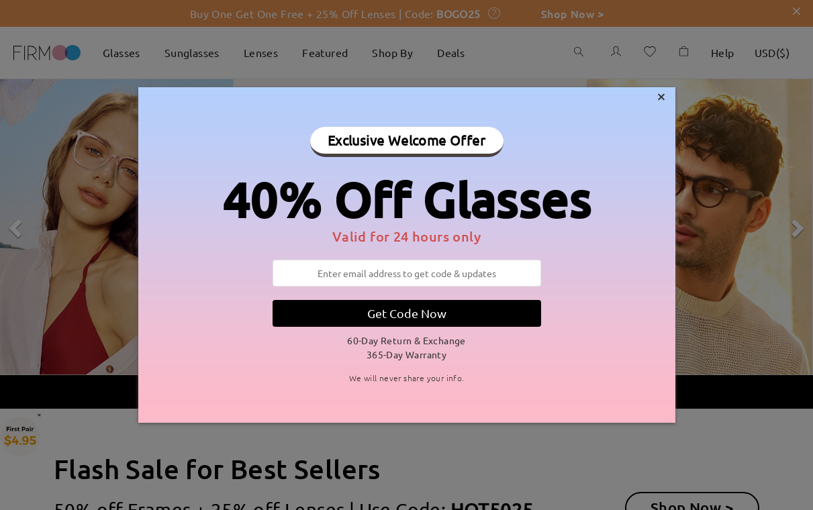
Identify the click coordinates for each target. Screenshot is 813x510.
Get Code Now (406, 313)
